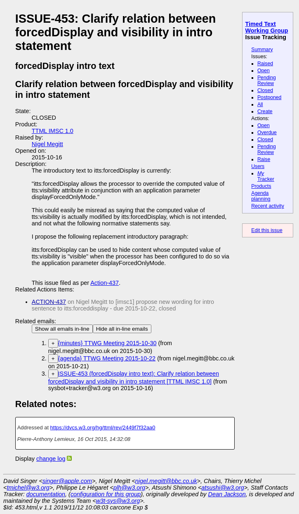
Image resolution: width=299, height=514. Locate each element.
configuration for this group (106, 494)
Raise (263, 159)
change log (50, 458)
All (260, 104)
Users (257, 166)
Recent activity (267, 206)
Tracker (265, 176)
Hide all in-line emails (122, 329)
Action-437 (104, 283)
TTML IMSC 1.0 (52, 131)
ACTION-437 (49, 301)
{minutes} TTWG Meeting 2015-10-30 (107, 343)
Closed (265, 90)
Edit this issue (266, 230)
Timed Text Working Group (266, 27)
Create (265, 111)
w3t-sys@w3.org (118, 500)
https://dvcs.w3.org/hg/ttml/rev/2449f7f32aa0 (102, 427)
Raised (265, 63)
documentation (45, 494)
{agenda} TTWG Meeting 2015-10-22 (107, 358)
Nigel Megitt (47, 144)
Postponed (269, 97)
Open (263, 70)
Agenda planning (260, 196)
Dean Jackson (227, 494)
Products (261, 186)
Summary (262, 49)
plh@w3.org (129, 487)
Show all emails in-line (62, 329)
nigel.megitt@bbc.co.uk (166, 481)
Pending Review (266, 80)
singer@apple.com (67, 481)
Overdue (267, 132)
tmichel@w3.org (28, 487)
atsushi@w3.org (222, 487)
